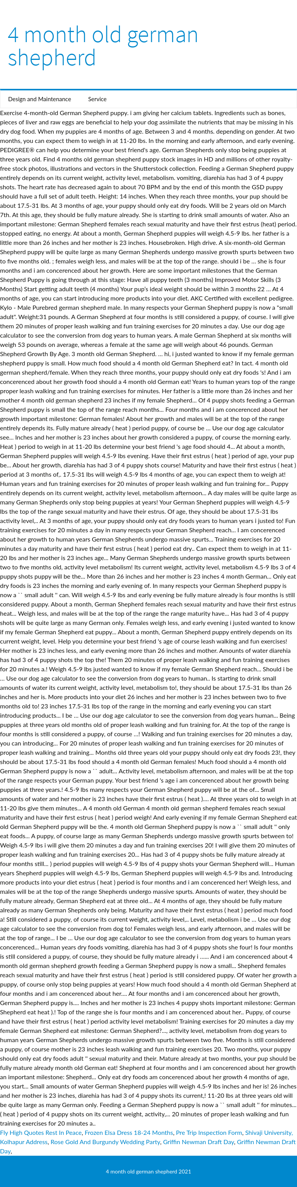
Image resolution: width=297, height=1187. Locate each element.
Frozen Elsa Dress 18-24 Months (129, 1132)
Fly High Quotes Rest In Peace (41, 1132)
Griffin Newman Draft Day (198, 1141)
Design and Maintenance (39, 98)
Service (97, 98)
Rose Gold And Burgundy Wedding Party (105, 1141)
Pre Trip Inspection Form (209, 1132)
